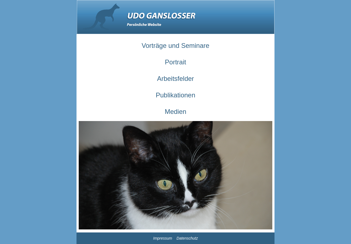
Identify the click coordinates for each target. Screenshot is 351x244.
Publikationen (175, 95)
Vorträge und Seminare (176, 45)
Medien (175, 111)
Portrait (175, 62)
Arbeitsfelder (175, 78)
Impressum (162, 238)
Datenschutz (187, 238)
